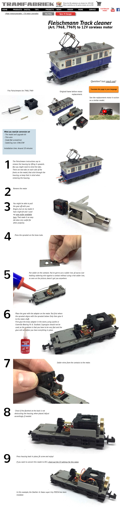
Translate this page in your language (104, 89)
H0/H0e (48, 14)
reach (108, 81)
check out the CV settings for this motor (63, 462)
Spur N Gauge (65, 14)
